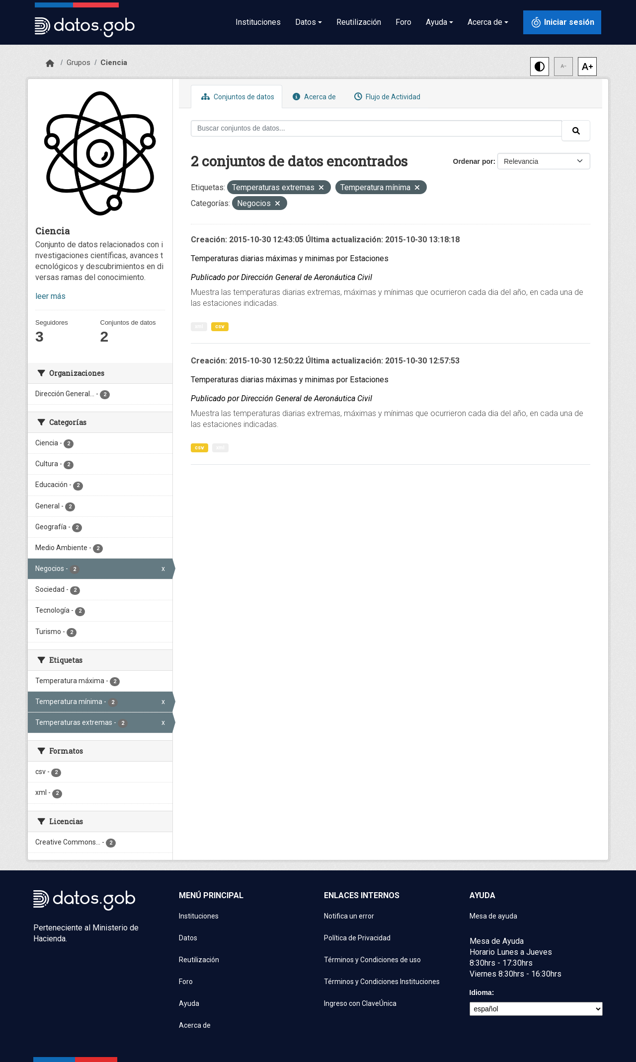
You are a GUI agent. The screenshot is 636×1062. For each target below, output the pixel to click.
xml (199, 326)
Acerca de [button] (485, 22)
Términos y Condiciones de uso (372, 960)
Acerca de (313, 96)
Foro (403, 22)
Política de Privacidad (357, 938)
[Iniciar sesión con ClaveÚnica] (562, 22)
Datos (188, 938)
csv (220, 326)
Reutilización (358, 22)
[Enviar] (575, 130)
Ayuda (189, 1003)
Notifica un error (349, 916)
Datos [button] (305, 22)
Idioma (481, 992)
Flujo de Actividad (386, 96)
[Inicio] (50, 63)
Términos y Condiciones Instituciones (382, 982)
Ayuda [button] (436, 22)
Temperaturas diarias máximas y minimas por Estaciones (290, 258)
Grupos (78, 62)
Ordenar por (473, 161)
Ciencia (113, 62)
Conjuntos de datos (236, 96)
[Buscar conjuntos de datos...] (376, 128)
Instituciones (258, 22)
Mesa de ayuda (493, 916)
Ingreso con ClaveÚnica (360, 1003)
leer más (50, 296)
